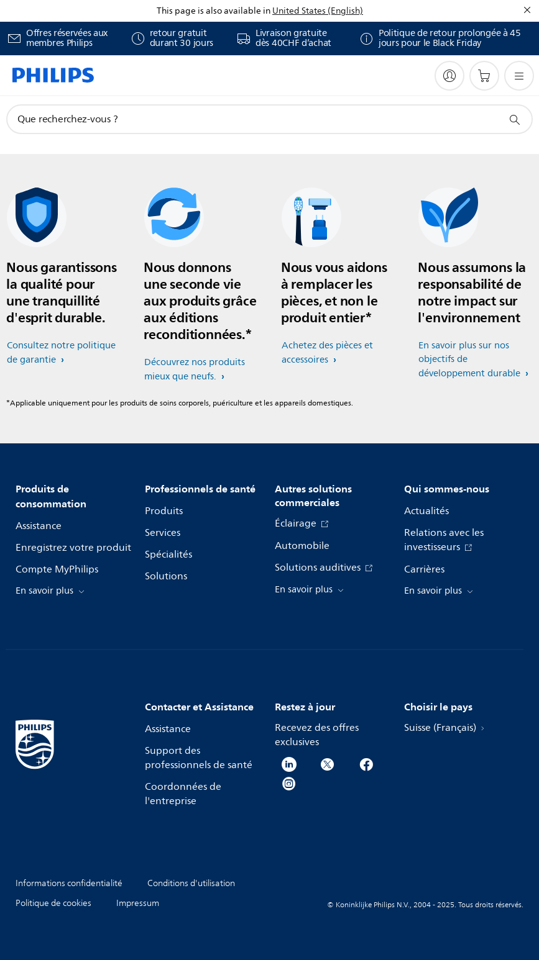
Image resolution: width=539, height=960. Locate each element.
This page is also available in (213, 11)
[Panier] (484, 76)
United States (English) (317, 11)
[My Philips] (449, 76)
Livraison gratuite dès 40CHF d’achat (293, 38)
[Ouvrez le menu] (519, 76)
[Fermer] (527, 9)
